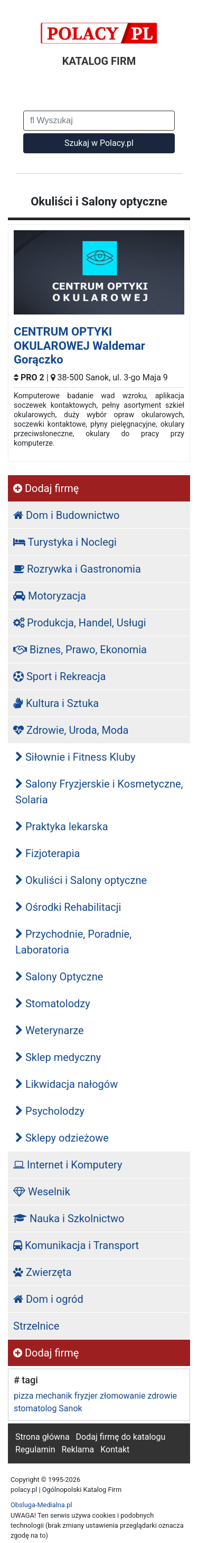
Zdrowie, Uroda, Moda (70, 730)
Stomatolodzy (52, 1003)
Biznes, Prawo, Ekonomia (80, 649)
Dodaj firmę (46, 488)
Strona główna (42, 1437)
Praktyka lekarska (61, 826)
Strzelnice (36, 1326)
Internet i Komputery (67, 1164)
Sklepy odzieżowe (62, 1138)
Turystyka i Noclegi (65, 542)
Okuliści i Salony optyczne (81, 880)
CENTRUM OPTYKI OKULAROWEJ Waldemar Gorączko (79, 345)
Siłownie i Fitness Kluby (75, 757)
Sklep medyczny (58, 1057)
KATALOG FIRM (99, 61)
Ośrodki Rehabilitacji (68, 907)
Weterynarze (49, 1030)
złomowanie (122, 1396)
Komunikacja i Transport (76, 1245)
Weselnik (41, 1191)
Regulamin (35, 1449)
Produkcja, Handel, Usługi (79, 622)
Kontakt (114, 1449)
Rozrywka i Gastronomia (77, 569)
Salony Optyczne (59, 976)
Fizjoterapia (47, 853)
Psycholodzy (49, 1111)
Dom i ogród (48, 1299)
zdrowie (162, 1396)
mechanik (53, 1396)
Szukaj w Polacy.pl (99, 143)
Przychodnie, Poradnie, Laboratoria (73, 942)
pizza (23, 1396)
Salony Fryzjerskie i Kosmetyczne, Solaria (99, 792)
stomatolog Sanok (48, 1408)
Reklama (77, 1449)
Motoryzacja (49, 595)
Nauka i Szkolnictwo (69, 1218)
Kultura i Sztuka (56, 703)
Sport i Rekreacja (59, 676)
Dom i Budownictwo (66, 515)
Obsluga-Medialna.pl (41, 1505)
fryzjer (86, 1396)
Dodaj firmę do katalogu (121, 1437)
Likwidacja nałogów (66, 1084)
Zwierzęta (42, 1272)
